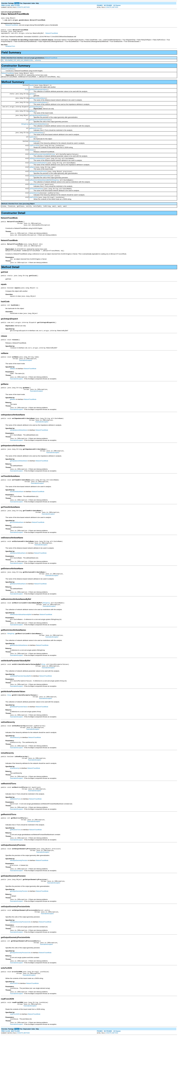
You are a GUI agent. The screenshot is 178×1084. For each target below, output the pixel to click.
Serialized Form (10, 47)
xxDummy (38, 62)
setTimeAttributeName (36, 200)
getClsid (31, 97)
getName (32, 116)
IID (2, 62)
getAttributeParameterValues (38, 93)
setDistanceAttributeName (37, 167)
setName (32, 177)
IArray (26, 93)
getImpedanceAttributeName (38, 107)
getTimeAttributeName (36, 139)
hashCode (32, 144)
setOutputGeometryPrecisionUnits (39, 186)
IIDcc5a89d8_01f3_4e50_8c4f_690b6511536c (19, 62)
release (31, 158)
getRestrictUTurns (34, 135)
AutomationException (25, 379)
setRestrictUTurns (34, 195)
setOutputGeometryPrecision (38, 181)
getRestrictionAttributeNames (38, 130)
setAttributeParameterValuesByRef (39, 163)
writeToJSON (33, 209)
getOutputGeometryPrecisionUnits (39, 125)
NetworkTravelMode (7, 71)
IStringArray (24, 130)
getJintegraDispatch (35, 111)
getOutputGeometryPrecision (38, 121)
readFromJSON (34, 153)
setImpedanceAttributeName (38, 172)
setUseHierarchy (34, 204)
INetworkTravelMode (11, 25)
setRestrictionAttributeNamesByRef (40, 190)
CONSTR (20, 7)
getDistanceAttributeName (37, 102)
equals (31, 88)
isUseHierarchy (34, 149)
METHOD (27, 7)
